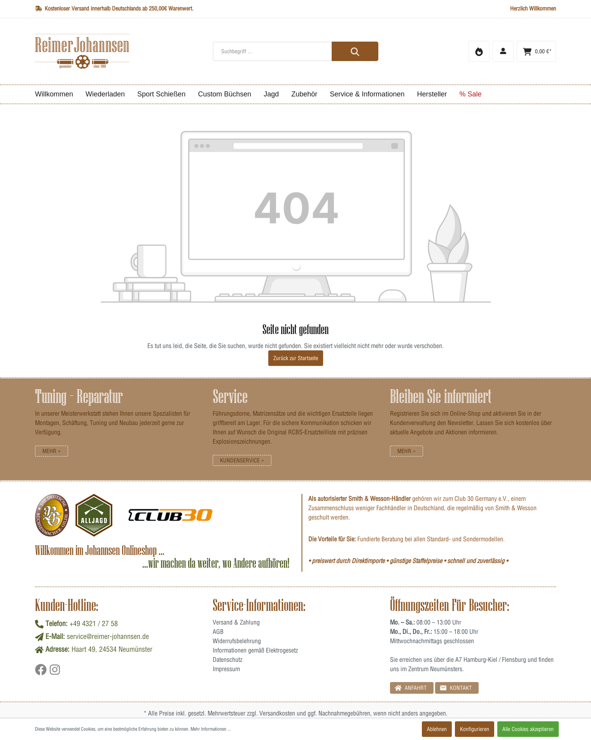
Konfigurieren (474, 729)
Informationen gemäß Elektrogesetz (255, 650)
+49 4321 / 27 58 (94, 623)
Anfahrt (411, 687)
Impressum (226, 669)
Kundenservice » (242, 460)
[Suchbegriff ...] (295, 51)
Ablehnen (437, 729)
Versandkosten (277, 713)
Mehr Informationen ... (211, 729)
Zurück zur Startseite (295, 358)
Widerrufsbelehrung (237, 641)
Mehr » (51, 451)
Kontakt (456, 687)
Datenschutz (227, 659)
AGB (218, 631)
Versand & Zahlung (236, 622)
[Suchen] (355, 51)
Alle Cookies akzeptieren (528, 729)
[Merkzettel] (479, 51)
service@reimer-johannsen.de (108, 636)
